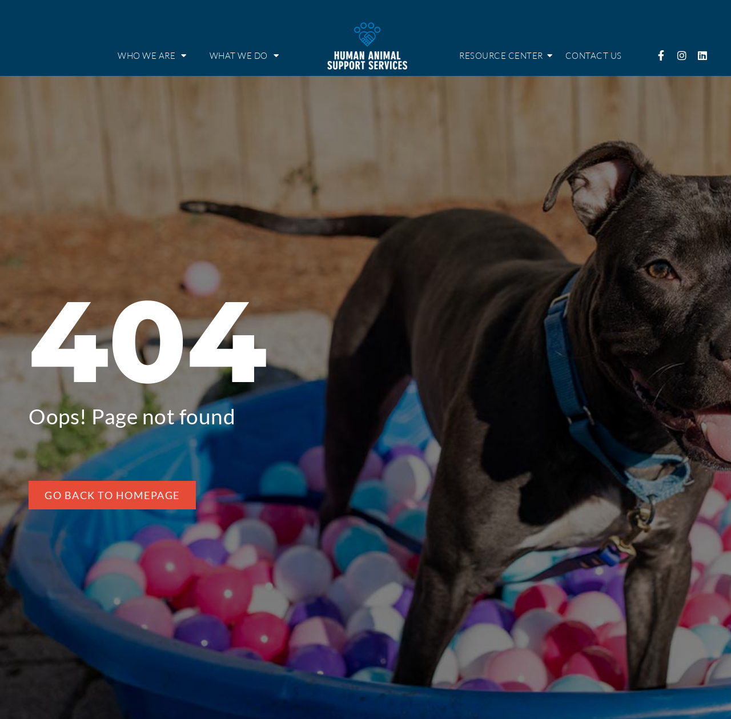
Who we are (152, 56)
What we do (244, 56)
